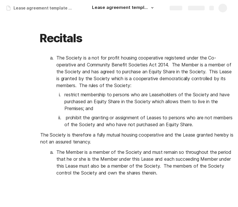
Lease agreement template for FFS (44, 7)
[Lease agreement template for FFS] (123, 8)
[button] (152, 8)
